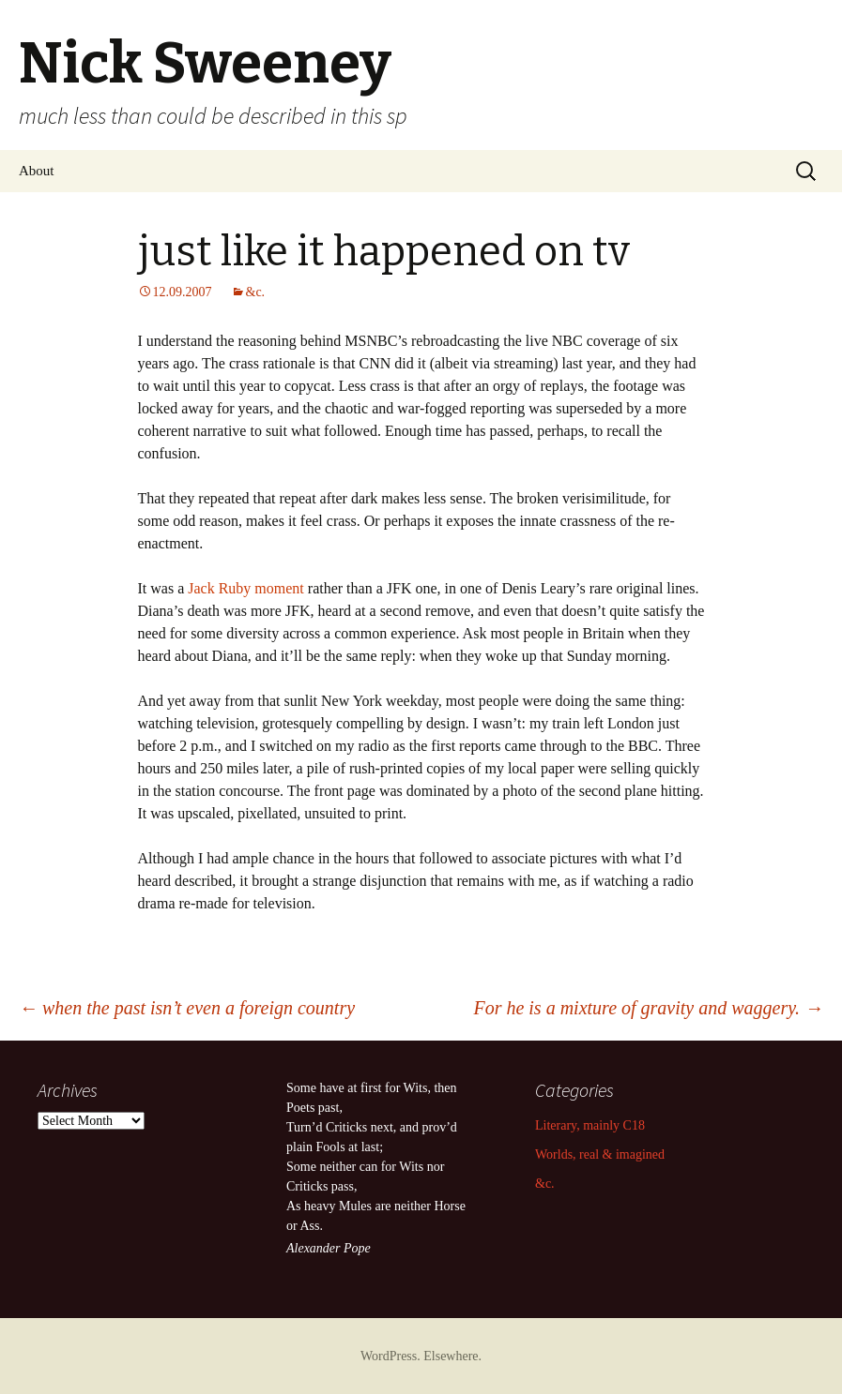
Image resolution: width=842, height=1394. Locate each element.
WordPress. (391, 1356)
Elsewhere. (452, 1356)
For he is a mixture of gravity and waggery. (648, 1007)
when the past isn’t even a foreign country (187, 1007)
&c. (256, 292)
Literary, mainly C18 (590, 1125)
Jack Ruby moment (246, 588)
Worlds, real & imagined (600, 1154)
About (36, 170)
